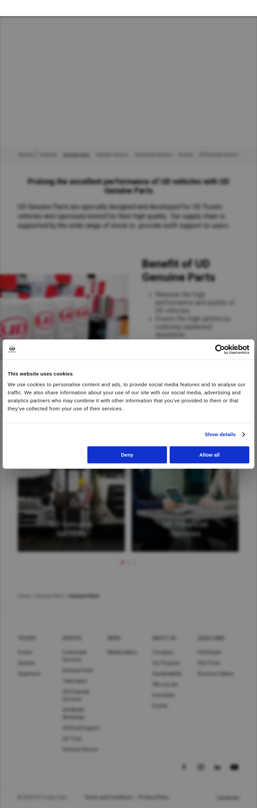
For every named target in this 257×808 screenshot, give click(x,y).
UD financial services (219, 154)
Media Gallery (122, 652)
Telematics (75, 681)
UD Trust (72, 738)
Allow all (209, 455)
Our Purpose (166, 663)
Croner (25, 652)
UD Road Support (81, 728)
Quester (26, 663)
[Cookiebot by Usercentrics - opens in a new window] (220, 349)
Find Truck (209, 663)
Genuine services (112, 154)
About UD (164, 638)
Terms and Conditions (108, 797)
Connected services (153, 154)
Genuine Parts (78, 670)
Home (24, 596)
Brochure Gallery (216, 673)
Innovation (164, 695)
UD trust (185, 154)
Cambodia (228, 798)
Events (160, 706)
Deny (127, 455)
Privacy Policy (154, 797)
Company (163, 652)
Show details (220, 434)
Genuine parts (76, 154)
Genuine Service (80, 749)
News (114, 638)
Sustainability (167, 673)
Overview (48, 154)
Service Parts (49, 596)
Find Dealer (210, 652)
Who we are (165, 684)
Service (72, 638)
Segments (29, 673)
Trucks (27, 638)
